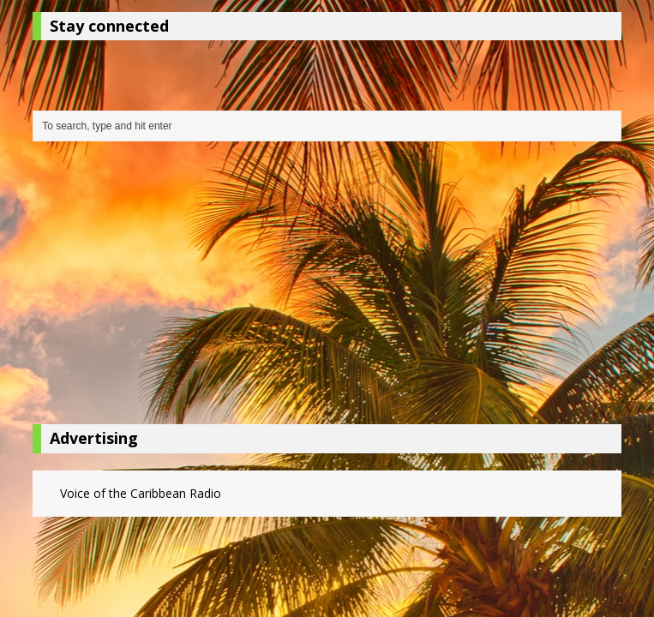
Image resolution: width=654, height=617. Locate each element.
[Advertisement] (327, 287)
